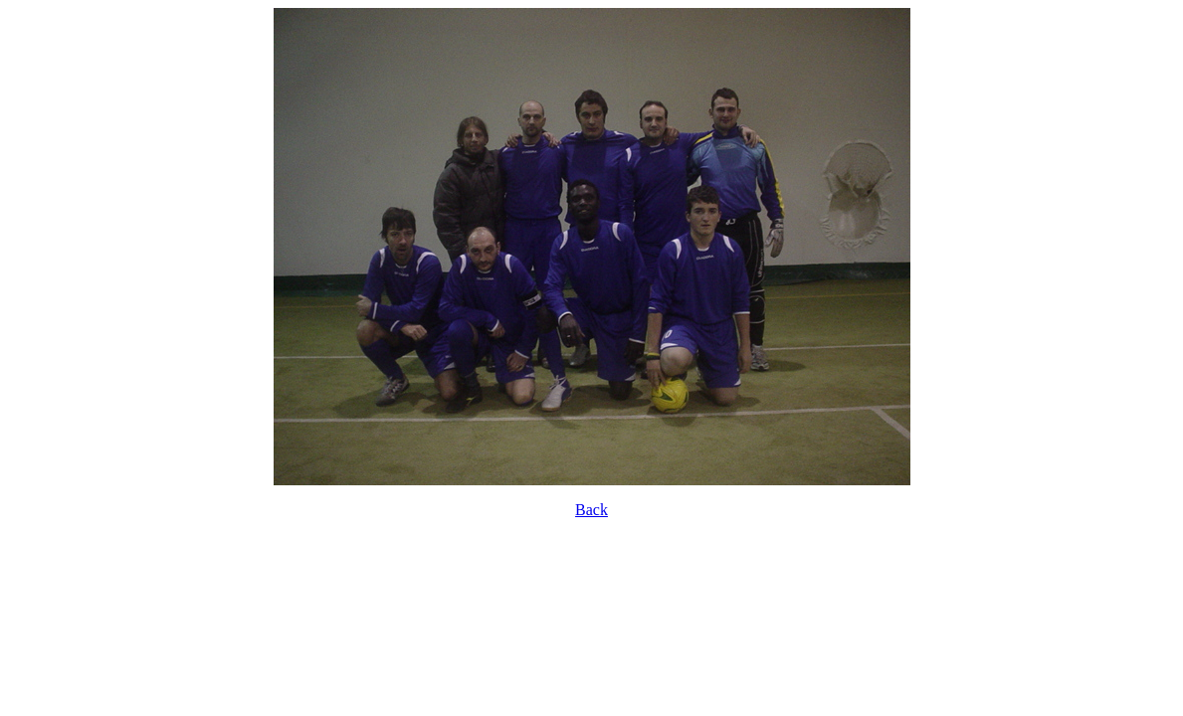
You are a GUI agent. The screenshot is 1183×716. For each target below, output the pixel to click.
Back (591, 509)
